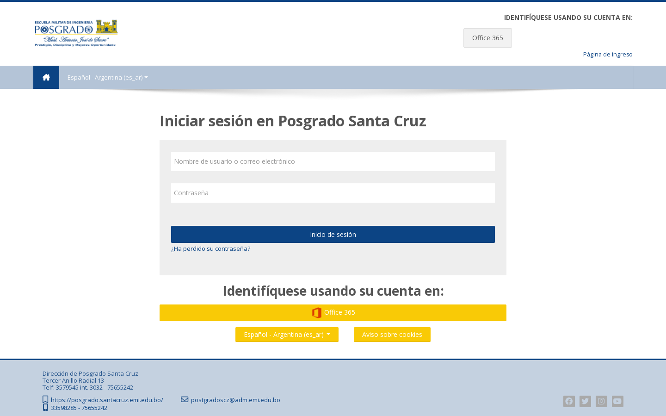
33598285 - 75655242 (79, 407)
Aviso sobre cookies (392, 334)
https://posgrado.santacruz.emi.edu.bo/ (107, 400)
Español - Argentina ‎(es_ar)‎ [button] (287, 332)
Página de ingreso (608, 54)
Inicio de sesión (333, 234)
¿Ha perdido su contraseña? (210, 248)
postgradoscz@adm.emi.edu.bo (235, 400)
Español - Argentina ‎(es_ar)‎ (108, 77)
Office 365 (487, 37)
